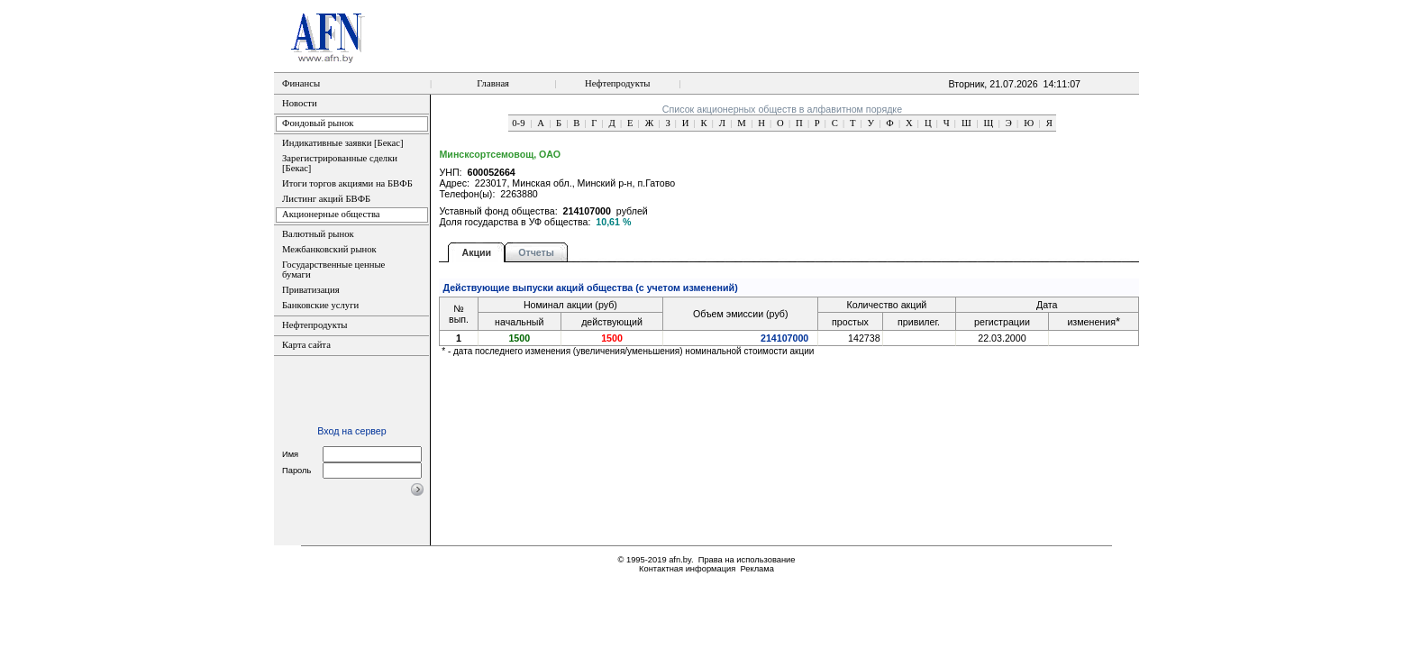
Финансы (301, 83)
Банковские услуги (320, 305)
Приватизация (311, 290)
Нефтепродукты (618, 83)
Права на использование (747, 559)
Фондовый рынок (317, 123)
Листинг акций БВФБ (326, 199)
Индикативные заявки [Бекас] (342, 143)
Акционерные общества (331, 214)
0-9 (518, 123)
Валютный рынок (318, 234)
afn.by (680, 559)
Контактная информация (687, 568)
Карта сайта (306, 345)
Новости (299, 103)
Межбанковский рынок (329, 249)
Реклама (756, 568)
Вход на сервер (351, 430)
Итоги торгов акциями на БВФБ (347, 183)
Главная (493, 83)
